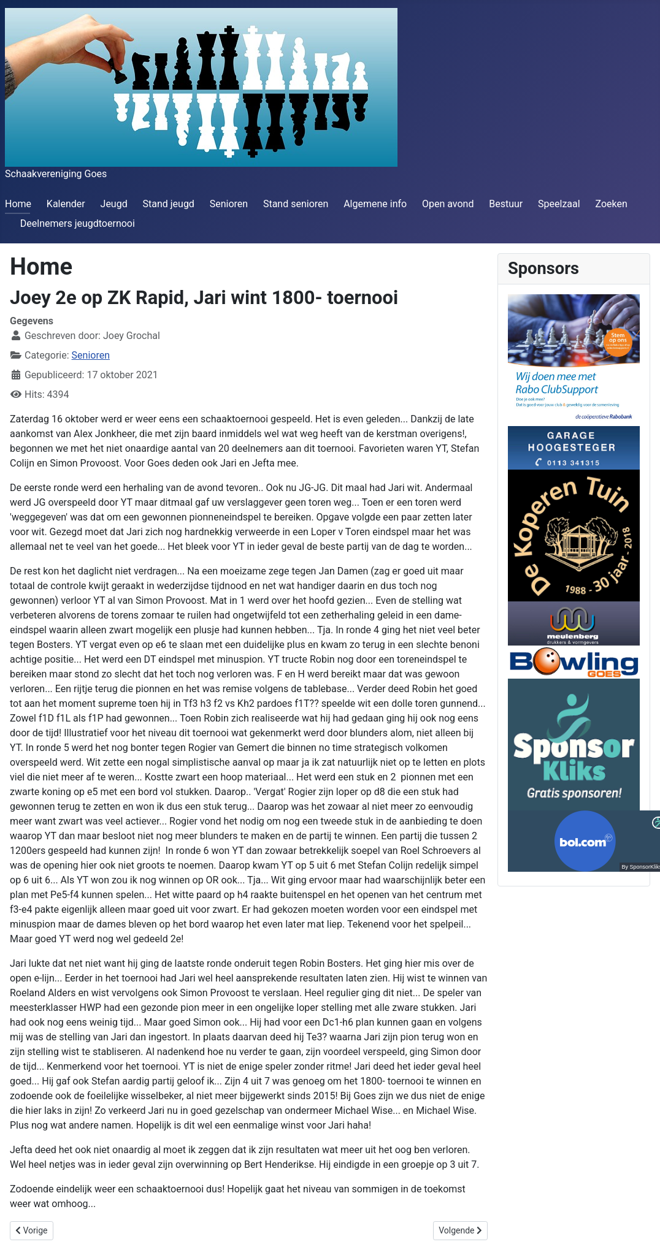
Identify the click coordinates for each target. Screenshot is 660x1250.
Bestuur (506, 204)
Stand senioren (295, 204)
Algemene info (375, 204)
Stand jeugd (168, 204)
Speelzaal (559, 204)
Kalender (66, 204)
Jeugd (114, 204)
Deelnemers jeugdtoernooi (77, 223)
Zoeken (611, 204)
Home (18, 204)
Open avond (448, 204)
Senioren (229, 204)
